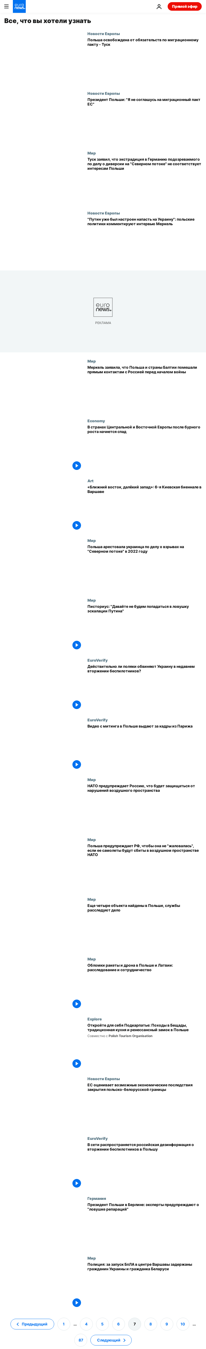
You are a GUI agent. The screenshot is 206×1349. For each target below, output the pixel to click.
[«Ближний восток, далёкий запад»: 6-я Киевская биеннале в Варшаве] (144, 508)
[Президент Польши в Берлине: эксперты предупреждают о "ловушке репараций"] (144, 1226)
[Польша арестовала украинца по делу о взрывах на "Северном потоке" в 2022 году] (144, 568)
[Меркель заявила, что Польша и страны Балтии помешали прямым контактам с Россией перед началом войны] (144, 388)
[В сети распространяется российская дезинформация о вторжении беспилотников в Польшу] (144, 1166)
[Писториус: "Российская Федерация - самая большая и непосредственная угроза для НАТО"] (144, 627)
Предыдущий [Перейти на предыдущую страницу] (34, 1324)
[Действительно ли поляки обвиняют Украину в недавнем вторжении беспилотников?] (144, 687)
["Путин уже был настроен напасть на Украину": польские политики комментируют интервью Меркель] (144, 240)
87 (81, 1340)
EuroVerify (97, 660)
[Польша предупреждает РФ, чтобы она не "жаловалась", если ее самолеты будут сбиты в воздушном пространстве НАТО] (144, 867)
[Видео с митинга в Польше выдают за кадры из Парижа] (144, 747)
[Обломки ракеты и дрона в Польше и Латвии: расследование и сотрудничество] (144, 986)
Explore (94, 1019)
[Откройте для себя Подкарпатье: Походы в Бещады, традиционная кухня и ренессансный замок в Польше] (144, 1046)
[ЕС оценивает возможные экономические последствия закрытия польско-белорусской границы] (144, 1106)
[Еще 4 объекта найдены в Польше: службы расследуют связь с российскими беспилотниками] (144, 926)
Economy (96, 421)
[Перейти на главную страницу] (19, 6)
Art (90, 480)
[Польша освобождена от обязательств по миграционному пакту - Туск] (144, 61)
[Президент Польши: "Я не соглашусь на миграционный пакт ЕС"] (144, 120)
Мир (91, 153)
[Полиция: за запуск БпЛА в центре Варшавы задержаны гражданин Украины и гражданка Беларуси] (144, 1285)
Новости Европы (103, 33)
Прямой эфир (184, 6)
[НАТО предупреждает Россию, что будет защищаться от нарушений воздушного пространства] (144, 807)
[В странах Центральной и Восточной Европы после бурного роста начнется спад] (144, 448)
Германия (96, 1198)
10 (183, 1324)
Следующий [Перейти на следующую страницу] (108, 1340)
